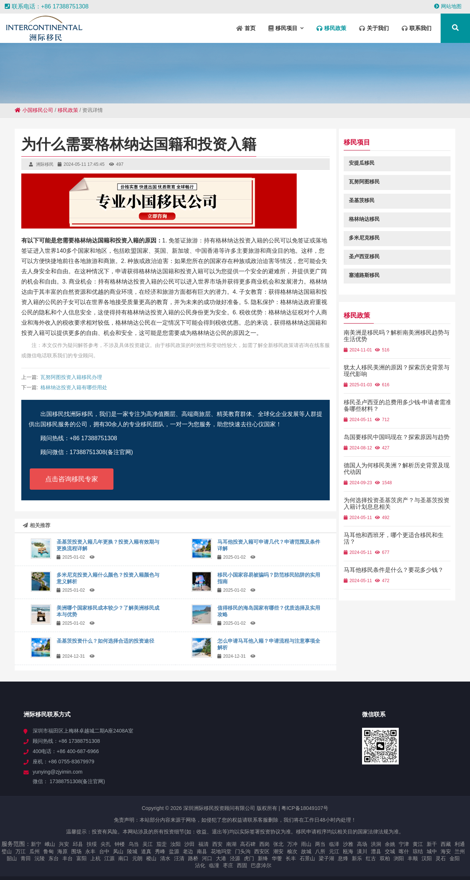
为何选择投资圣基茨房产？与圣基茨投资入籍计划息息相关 (399, 510)
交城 (390, 851)
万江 (20, 851)
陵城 (132, 851)
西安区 (262, 851)
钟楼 (120, 844)
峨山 (50, 844)
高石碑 (248, 844)
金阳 (454, 858)
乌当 (134, 844)
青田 (26, 858)
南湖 (231, 844)
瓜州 (34, 851)
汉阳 (427, 858)
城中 (432, 851)
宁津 (404, 844)
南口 (123, 858)
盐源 (174, 851)
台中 (104, 851)
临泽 (334, 844)
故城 (306, 851)
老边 (188, 851)
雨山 (306, 844)
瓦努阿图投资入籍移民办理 (71, 377)
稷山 (151, 858)
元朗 (137, 858)
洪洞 (376, 844)
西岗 (264, 844)
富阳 (81, 858)
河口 (207, 858)
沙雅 (348, 844)
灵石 (440, 858)
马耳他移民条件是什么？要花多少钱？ (399, 576)
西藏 (446, 844)
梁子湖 (326, 858)
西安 (217, 844)
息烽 (343, 858)
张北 (278, 844)
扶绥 (92, 844)
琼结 (418, 851)
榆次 (292, 851)
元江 (334, 851)
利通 (460, 844)
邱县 (78, 844)
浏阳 (399, 858)
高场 (362, 844)
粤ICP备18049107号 (304, 808)
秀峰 (160, 851)
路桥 (193, 858)
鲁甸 (48, 851)
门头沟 (242, 851)
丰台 (67, 858)
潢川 (362, 851)
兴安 (64, 844)
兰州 (460, 851)
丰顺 (413, 858)
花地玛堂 (221, 851)
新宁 (36, 844)
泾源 (235, 858)
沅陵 (40, 858)
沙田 (189, 844)
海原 (62, 851)
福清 (203, 844)
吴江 (147, 844)
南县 (202, 851)
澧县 (376, 851)
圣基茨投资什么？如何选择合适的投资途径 (105, 641)
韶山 (12, 858)
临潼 (214, 865)
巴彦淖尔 (261, 865)
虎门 (249, 858)
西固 (242, 865)
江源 (109, 858)
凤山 (118, 851)
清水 (165, 858)
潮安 (278, 851)
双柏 (385, 858)
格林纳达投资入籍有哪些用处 (73, 387)
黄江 (418, 844)
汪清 (179, 858)
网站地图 (448, 6)
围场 (76, 851)
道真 (146, 851)
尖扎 (106, 844)
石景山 (307, 858)
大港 (221, 858)
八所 (320, 851)
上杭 (95, 858)
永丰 (90, 851)
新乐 (357, 858)
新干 (432, 844)
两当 (320, 844)
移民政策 (68, 110)
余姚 (390, 844)
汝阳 (175, 844)
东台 (53, 858)
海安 (446, 851)
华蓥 (277, 858)
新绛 (263, 858)
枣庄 (228, 865)
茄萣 (161, 844)
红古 (371, 858)
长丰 (291, 858)
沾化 (200, 865)
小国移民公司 (34, 110)
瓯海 (348, 851)
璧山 (6, 851)
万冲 (292, 844)
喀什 (404, 851)
